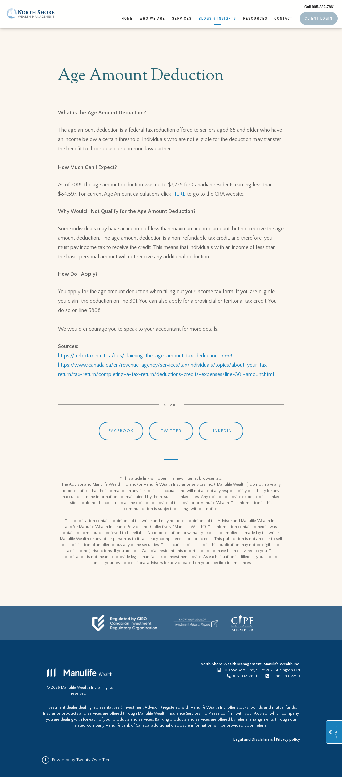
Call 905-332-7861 (319, 7)
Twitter (171, 431)
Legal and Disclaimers (253, 739)
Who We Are (152, 18)
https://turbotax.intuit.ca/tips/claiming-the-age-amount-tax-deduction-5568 (145, 356)
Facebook (121, 431)
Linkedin (221, 431)
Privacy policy (288, 739)
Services (182, 18)
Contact (283, 18)
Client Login (318, 18)
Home (127, 18)
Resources (255, 18)
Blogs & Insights (217, 18)
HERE (179, 194)
